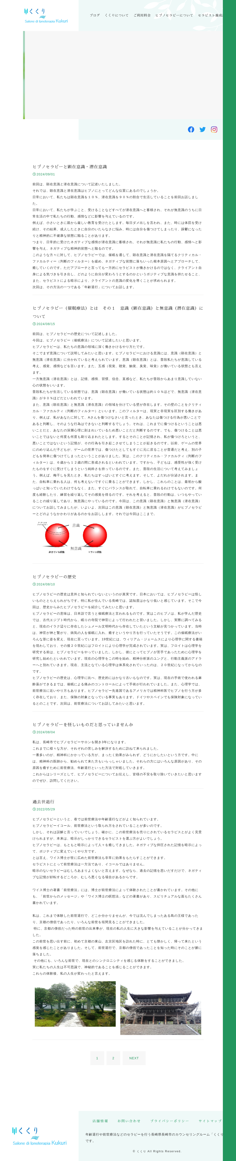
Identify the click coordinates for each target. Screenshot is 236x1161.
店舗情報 (100, 1121)
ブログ (95, 15)
